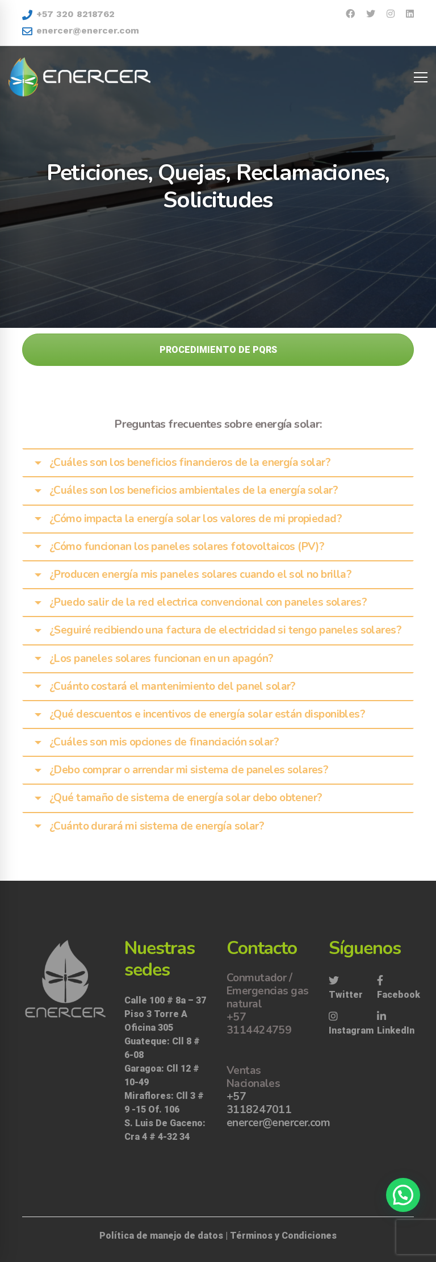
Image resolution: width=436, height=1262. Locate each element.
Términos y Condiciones (283, 1235)
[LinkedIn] (395, 1023)
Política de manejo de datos (161, 1235)
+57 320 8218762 (68, 14)
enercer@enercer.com (80, 30)
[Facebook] (398, 988)
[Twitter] (347, 988)
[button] (403, 1195)
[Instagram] (351, 1023)
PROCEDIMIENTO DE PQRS (218, 349)
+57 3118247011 (259, 1103)
